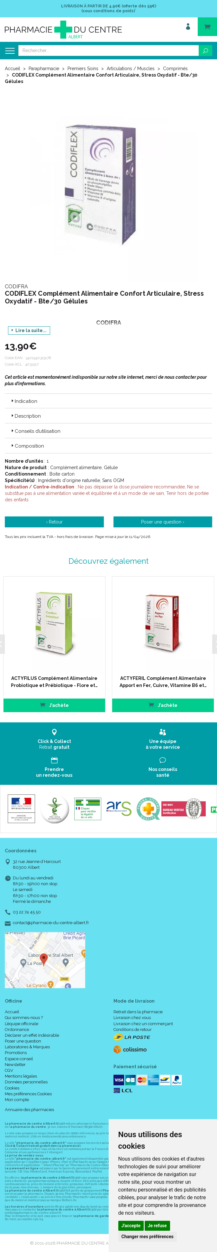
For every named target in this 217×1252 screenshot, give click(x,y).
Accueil (12, 68)
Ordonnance (17, 1029)
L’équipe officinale (21, 1023)
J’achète (54, 705)
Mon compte (17, 1099)
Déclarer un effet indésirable (32, 1035)
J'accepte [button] (131, 1225)
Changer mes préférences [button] (148, 1236)
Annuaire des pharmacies (29, 1109)
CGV (9, 1070)
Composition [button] (27, 446)
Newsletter (15, 1064)
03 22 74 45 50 (27, 912)
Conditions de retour (132, 1029)
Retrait (54, 739)
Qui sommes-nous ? (24, 1017)
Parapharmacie (44, 68)
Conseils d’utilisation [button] (35, 431)
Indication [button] (23, 401)
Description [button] (25, 416)
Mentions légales (21, 1076)
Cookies (12, 1088)
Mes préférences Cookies (28, 1093)
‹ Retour (54, 521)
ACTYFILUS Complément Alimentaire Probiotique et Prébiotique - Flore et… (54, 682)
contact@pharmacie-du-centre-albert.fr (51, 923)
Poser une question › (162, 521)
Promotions (16, 1052)
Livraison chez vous (132, 1017)
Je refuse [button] (157, 1225)
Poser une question (23, 1041)
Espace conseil (19, 1058)
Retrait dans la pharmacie (138, 1011)
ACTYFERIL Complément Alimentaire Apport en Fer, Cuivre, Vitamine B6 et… (162, 682)
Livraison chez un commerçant (143, 1023)
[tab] (108, 401)
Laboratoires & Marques (27, 1046)
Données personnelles (26, 1082)
